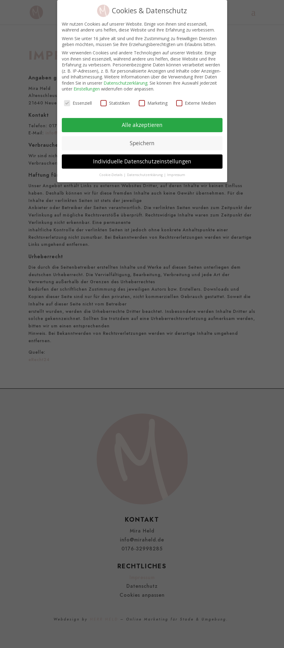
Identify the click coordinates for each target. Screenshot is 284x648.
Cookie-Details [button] (111, 170)
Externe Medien (196, 99)
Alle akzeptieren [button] (142, 120)
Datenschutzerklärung (125, 78)
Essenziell (78, 99)
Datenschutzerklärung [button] (145, 170)
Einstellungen (87, 84)
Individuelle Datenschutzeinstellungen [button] (142, 156)
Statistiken (115, 99)
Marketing (153, 99)
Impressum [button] (176, 170)
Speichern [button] (142, 138)
